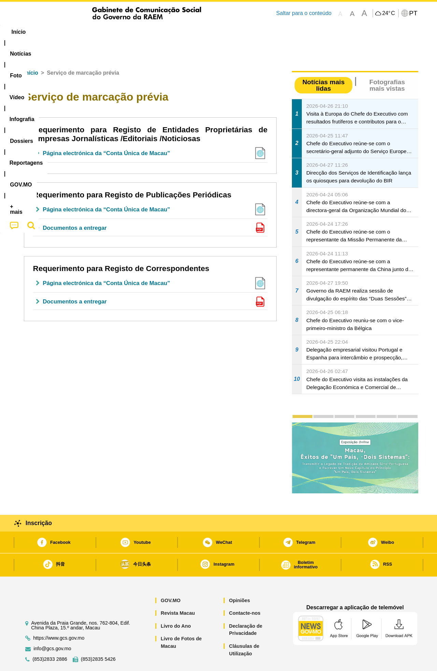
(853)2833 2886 (49, 638)
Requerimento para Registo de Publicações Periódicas (132, 174)
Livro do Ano (176, 605)
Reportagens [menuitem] (235, 32)
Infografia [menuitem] (156, 32)
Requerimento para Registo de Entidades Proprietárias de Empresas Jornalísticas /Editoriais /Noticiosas (150, 113)
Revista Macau (178, 592)
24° (388, 13)
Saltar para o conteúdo (304, 13)
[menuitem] (64, 32)
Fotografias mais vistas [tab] (387, 64)
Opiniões (239, 579)
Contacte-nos (244, 592)
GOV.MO (171, 579)
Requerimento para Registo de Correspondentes (121, 247)
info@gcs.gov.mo (52, 627)
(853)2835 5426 (98, 638)
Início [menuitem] (32, 32)
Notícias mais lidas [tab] (323, 64)
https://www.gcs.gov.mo (58, 617)
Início (31, 52)
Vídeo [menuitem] (122, 32)
